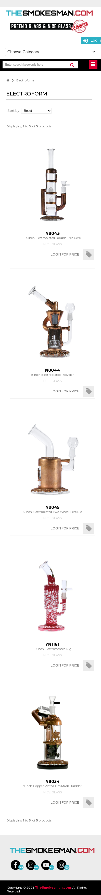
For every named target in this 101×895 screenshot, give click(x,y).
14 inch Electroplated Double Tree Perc (52, 235)
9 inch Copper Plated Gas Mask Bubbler (52, 783)
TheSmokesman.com (53, 887)
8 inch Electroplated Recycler (52, 372)
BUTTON (93, 64)
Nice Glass (52, 244)
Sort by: (13, 110)
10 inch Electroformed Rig (52, 646)
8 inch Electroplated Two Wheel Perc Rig (52, 509)
